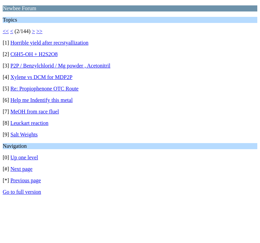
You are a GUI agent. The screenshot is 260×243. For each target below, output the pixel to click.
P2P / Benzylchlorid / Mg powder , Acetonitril (60, 66)
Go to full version (22, 192)
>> (39, 31)
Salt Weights (24, 134)
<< (6, 31)
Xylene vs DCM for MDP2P (41, 77)
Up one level (24, 157)
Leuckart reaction (29, 123)
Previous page (25, 180)
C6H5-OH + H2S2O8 (34, 54)
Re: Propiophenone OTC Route (44, 88)
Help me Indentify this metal (41, 100)
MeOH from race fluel (34, 111)
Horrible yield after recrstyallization (49, 43)
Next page (21, 169)
